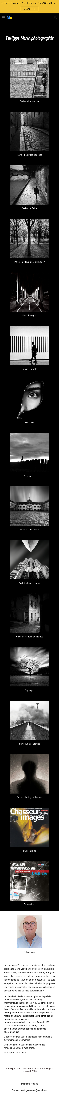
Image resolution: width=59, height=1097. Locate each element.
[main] (29, 38)
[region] (29, 6)
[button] (3, 17)
